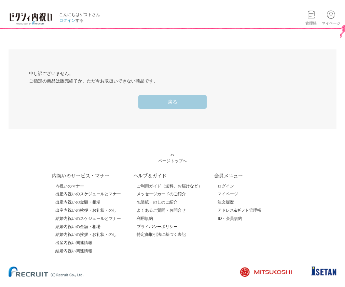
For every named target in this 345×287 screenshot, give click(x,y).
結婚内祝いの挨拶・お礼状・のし (86, 234)
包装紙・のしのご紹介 (157, 202)
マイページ (228, 194)
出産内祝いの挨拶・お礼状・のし (86, 210)
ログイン (67, 20)
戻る (172, 102)
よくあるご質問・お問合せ (161, 210)
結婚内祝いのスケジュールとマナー (88, 218)
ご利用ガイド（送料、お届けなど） (169, 186)
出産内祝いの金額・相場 (77, 202)
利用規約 (145, 218)
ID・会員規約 (230, 218)
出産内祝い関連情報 (73, 242)
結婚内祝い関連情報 (73, 250)
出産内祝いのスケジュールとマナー (88, 194)
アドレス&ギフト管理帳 (239, 210)
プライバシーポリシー (157, 226)
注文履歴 (226, 202)
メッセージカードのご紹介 (161, 194)
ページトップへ (172, 160)
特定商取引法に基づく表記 (161, 234)
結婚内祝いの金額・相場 (77, 226)
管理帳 (311, 23)
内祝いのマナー (69, 186)
